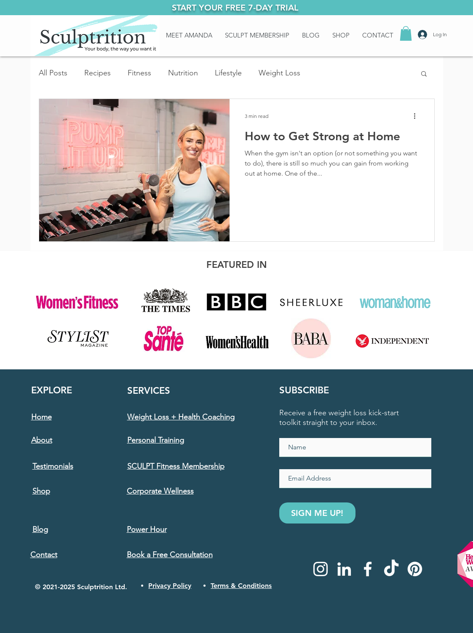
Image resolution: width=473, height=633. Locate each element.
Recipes (97, 72)
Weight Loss (279, 72)
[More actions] (418, 116)
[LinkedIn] (344, 569)
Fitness (139, 72)
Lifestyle (228, 72)
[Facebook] (367, 569)
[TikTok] (391, 569)
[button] (406, 33)
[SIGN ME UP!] (317, 512)
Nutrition (183, 72)
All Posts (53, 72)
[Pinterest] (415, 569)
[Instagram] (320, 569)
